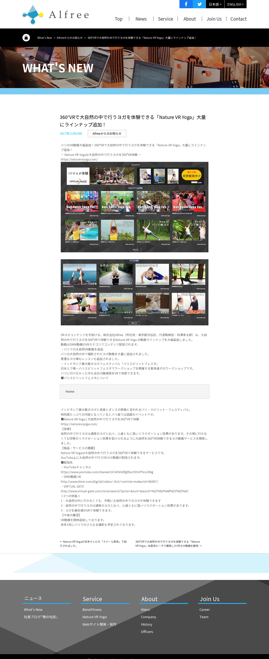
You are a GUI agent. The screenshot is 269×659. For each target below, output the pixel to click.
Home (70, 391)
